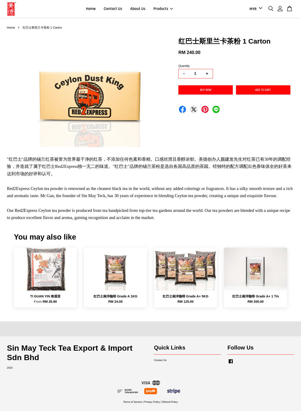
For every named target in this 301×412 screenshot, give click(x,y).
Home (91, 9)
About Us (137, 9)
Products (163, 9)
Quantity (183, 66)
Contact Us (113, 9)
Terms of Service (132, 402)
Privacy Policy (152, 402)
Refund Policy (170, 402)
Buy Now (205, 91)
